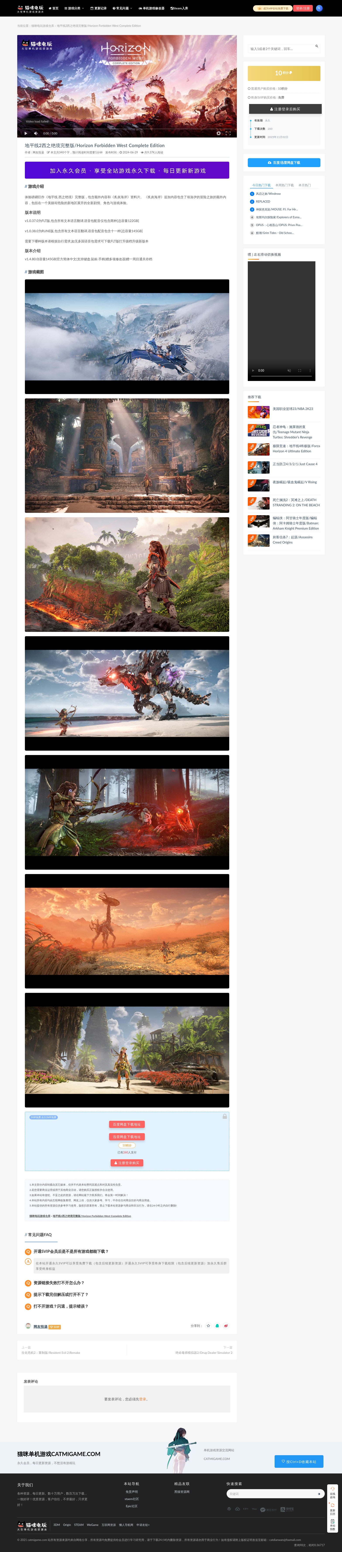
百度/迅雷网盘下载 (284, 162)
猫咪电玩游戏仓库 (42, 25)
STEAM (79, 1525)
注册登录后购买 (285, 109)
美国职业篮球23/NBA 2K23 (293, 409)
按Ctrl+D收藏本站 (299, 1462)
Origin (67, 1525)
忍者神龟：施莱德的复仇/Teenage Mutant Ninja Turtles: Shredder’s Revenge (292, 432)
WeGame (92, 1525)
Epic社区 (132, 1506)
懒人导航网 (126, 1525)
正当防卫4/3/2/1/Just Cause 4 (295, 464)
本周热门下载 (285, 185)
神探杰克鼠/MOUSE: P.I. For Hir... (277, 209)
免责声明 (132, 1491)
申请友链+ (143, 1525)
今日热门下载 (262, 185)
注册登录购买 (127, 1163)
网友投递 (38, 152)
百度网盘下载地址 (127, 1124)
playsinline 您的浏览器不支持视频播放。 (281, 321)
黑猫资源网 (182, 1491)
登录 (142, 1399)
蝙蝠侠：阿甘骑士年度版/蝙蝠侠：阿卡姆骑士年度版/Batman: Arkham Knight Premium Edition (296, 523)
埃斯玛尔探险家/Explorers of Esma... (278, 217)
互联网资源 (109, 1525)
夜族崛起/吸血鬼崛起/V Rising (295, 482)
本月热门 (306, 185)
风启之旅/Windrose (268, 194)
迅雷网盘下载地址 (127, 1137)
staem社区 (132, 1499)
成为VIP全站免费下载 (272, 8)
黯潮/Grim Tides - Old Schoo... (275, 233)
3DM (56, 1525)
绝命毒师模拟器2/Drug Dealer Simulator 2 (204, 1352)
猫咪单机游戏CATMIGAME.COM (59, 1453)
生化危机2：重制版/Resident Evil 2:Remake (51, 1352)
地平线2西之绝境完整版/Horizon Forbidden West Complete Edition (101, 145)
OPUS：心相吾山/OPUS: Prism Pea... (279, 225)
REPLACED (263, 202)
